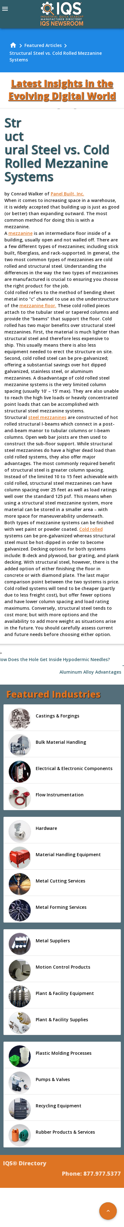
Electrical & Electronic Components (60, 771)
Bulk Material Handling (47, 745)
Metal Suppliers (39, 944)
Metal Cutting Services (46, 884)
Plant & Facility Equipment (51, 996)
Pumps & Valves (39, 1082)
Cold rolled (91, 529)
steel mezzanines (47, 417)
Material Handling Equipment (54, 857)
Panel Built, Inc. (67, 194)
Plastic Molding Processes (49, 1056)
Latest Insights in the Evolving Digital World (62, 89)
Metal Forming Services (47, 910)
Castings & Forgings (43, 719)
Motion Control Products (49, 970)
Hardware (32, 831)
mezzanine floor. (37, 305)
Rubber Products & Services (51, 1135)
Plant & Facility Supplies (48, 1023)
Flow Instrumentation (46, 798)
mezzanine (20, 233)
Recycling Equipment (44, 1109)
